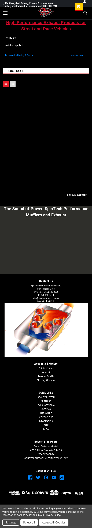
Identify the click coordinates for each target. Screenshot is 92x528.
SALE (46, 425)
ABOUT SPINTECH (46, 397)
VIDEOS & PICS (46, 417)
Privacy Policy (52, 515)
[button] (46, 55)
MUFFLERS (46, 401)
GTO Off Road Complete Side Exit (46, 450)
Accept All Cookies (54, 522)
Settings (10, 522)
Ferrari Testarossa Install (46, 446)
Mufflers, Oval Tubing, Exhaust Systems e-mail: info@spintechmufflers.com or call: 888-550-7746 (30, 4)
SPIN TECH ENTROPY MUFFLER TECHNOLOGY (46, 458)
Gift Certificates (46, 368)
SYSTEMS (46, 409)
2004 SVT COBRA (46, 454)
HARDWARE (46, 413)
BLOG (46, 429)
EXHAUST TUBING (46, 405)
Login (40, 376)
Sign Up (50, 376)
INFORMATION (46, 421)
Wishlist (46, 372)
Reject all (29, 522)
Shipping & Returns (46, 380)
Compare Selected (77, 195)
